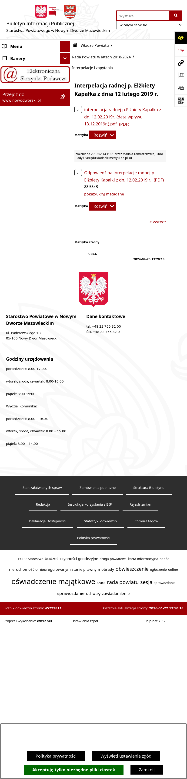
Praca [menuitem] (7, 193)
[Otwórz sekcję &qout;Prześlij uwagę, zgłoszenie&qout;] (180, 88)
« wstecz (158, 222)
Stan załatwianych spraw (42, 647)
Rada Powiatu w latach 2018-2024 (101, 57)
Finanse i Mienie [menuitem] (18, 224)
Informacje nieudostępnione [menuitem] (30, 339)
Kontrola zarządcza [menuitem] (20, 277)
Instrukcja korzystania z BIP (90, 664)
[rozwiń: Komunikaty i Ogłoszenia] (66, 235)
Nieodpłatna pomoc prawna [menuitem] (29, 245)
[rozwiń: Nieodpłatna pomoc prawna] (66, 245)
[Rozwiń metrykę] (102, 135)
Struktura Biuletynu (148, 647)
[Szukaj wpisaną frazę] (176, 15)
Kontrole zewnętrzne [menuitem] (22, 287)
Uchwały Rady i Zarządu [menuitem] (25, 172)
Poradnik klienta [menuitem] (18, 182)
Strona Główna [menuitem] (16, 57)
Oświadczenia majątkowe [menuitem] (27, 298)
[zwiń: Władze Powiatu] (66, 98)
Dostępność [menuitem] (14, 88)
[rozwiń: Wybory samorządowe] (66, 319)
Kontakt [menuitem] (10, 67)
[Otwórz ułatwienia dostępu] (180, 37)
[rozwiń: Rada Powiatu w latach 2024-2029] (66, 112)
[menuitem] (35, 115)
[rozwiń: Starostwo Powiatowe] (66, 77)
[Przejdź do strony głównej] (58, 20)
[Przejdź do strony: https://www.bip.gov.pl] (180, 50)
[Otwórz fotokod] (180, 100)
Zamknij (147, 769)
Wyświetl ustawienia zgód (125, 756)
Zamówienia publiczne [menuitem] (24, 308)
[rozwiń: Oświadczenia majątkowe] (66, 298)
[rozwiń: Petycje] (66, 256)
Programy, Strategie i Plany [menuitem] (29, 203)
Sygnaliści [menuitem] (12, 329)
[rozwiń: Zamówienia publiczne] (66, 308)
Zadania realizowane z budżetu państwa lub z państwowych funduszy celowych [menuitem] (25, 359)
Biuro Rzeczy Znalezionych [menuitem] (27, 214)
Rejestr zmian (140, 664)
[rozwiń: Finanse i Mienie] (66, 224)
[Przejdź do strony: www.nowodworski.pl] (180, 63)
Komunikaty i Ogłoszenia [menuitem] (26, 235)
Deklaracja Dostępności (47, 681)
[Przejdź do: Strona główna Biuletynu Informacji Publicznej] (75, 45)
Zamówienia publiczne (98, 647)
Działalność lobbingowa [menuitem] (25, 266)
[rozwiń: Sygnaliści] (66, 329)
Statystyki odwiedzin (100, 681)
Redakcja (43, 664)
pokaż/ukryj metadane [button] (104, 194)
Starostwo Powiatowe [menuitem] (23, 78)
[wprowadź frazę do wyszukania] (143, 15)
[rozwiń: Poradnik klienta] (66, 182)
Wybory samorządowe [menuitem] (24, 319)
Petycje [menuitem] (9, 256)
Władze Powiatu (95, 45)
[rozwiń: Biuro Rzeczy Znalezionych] (66, 214)
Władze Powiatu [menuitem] (17, 98)
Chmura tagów (146, 681)
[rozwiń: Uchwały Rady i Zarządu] (66, 172)
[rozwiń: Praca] (66, 193)
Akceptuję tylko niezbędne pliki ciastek (73, 770)
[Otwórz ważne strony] (180, 75)
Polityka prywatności (56, 756)
